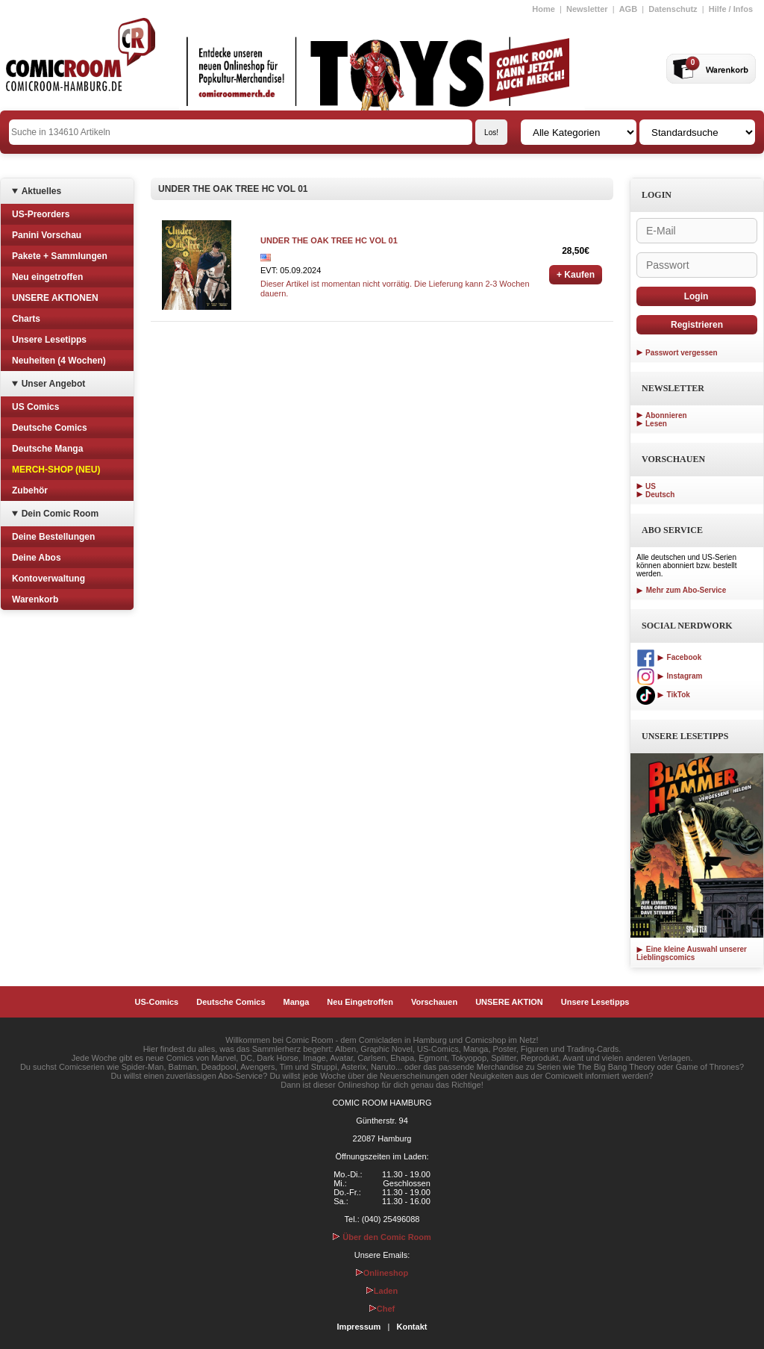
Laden (382, 1290)
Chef (382, 1308)
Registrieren (697, 325)
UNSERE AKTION (509, 1001)
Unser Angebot (54, 383)
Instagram (669, 676)
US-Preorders (40, 214)
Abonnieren (666, 415)
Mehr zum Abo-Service (681, 590)
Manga (297, 1001)
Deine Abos (36, 557)
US (650, 486)
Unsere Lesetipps (49, 339)
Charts (26, 319)
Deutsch (659, 494)
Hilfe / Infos (731, 8)
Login (696, 296)
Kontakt (411, 1326)
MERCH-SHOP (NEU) (56, 469)
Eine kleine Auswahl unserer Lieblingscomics (691, 953)
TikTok (663, 695)
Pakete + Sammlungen (59, 256)
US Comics (35, 407)
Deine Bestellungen (53, 537)
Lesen (656, 424)
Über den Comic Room (382, 1237)
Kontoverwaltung (48, 578)
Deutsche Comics (49, 428)
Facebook (668, 657)
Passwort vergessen (681, 353)
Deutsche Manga (47, 448)
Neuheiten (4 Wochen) (59, 360)
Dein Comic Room (60, 513)
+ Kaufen (576, 275)
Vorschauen (434, 1001)
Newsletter (587, 8)
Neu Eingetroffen (360, 1001)
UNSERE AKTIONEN (55, 298)
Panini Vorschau (46, 235)
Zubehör (30, 490)
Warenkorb (35, 599)
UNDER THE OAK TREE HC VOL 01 (329, 240)
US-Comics (157, 1001)
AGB (628, 8)
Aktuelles (41, 191)
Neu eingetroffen (47, 277)
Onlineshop (382, 1272)
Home (543, 8)
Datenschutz (672, 8)
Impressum (359, 1326)
